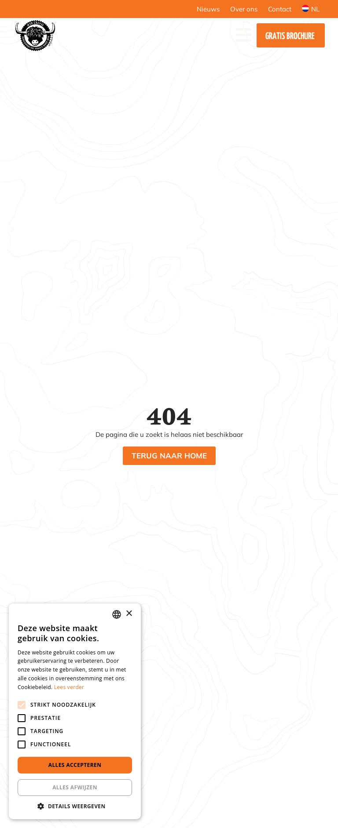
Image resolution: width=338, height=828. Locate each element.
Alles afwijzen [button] (74, 787)
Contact (279, 9)
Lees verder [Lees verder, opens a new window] (69, 687)
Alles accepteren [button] (75, 765)
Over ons (243, 9)
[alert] (75, 711)
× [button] (128, 613)
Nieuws (208, 9)
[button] (75, 806)
